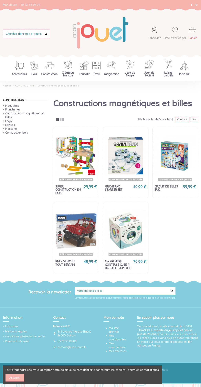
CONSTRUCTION (13, 100)
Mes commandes (117, 347)
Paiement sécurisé (17, 343)
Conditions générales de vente (25, 338)
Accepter (15, 378)
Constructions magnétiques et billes (24, 115)
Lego (8, 121)
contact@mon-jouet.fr (72, 349)
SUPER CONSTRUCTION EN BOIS (68, 190)
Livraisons (11, 328)
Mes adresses (118, 353)
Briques (10, 125)
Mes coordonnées (117, 339)
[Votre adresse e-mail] (121, 292)
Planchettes (12, 109)
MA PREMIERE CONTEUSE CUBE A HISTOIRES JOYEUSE (118, 265)
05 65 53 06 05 (30, 5)
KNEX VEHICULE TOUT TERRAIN (65, 263)
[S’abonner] (171, 292)
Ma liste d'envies (114, 332)
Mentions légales (16, 333)
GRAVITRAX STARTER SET (113, 188)
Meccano (11, 129)
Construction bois (16, 132)
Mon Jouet (10, 5)
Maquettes (12, 106)
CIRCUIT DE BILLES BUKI (166, 188)
